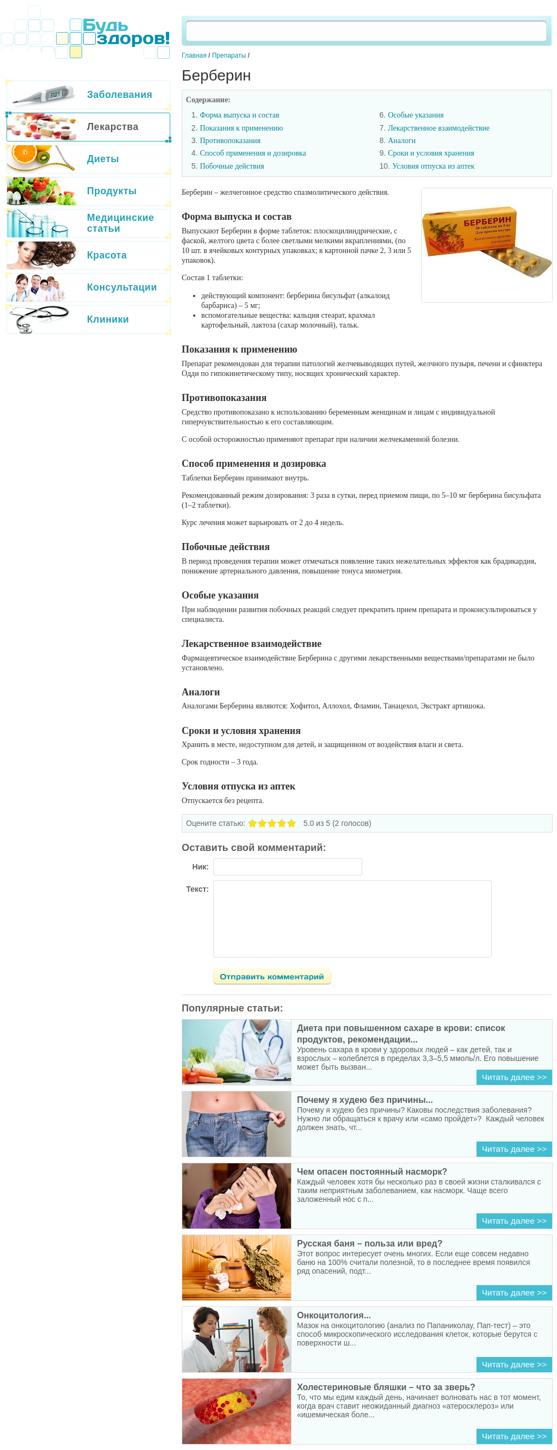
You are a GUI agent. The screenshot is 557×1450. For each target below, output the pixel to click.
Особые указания (416, 115)
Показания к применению (241, 128)
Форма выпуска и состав (239, 115)
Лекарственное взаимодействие (439, 128)
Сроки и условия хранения (431, 153)
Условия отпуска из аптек (433, 166)
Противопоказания (230, 141)
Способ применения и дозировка (253, 153)
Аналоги (402, 141)
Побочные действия (232, 166)
